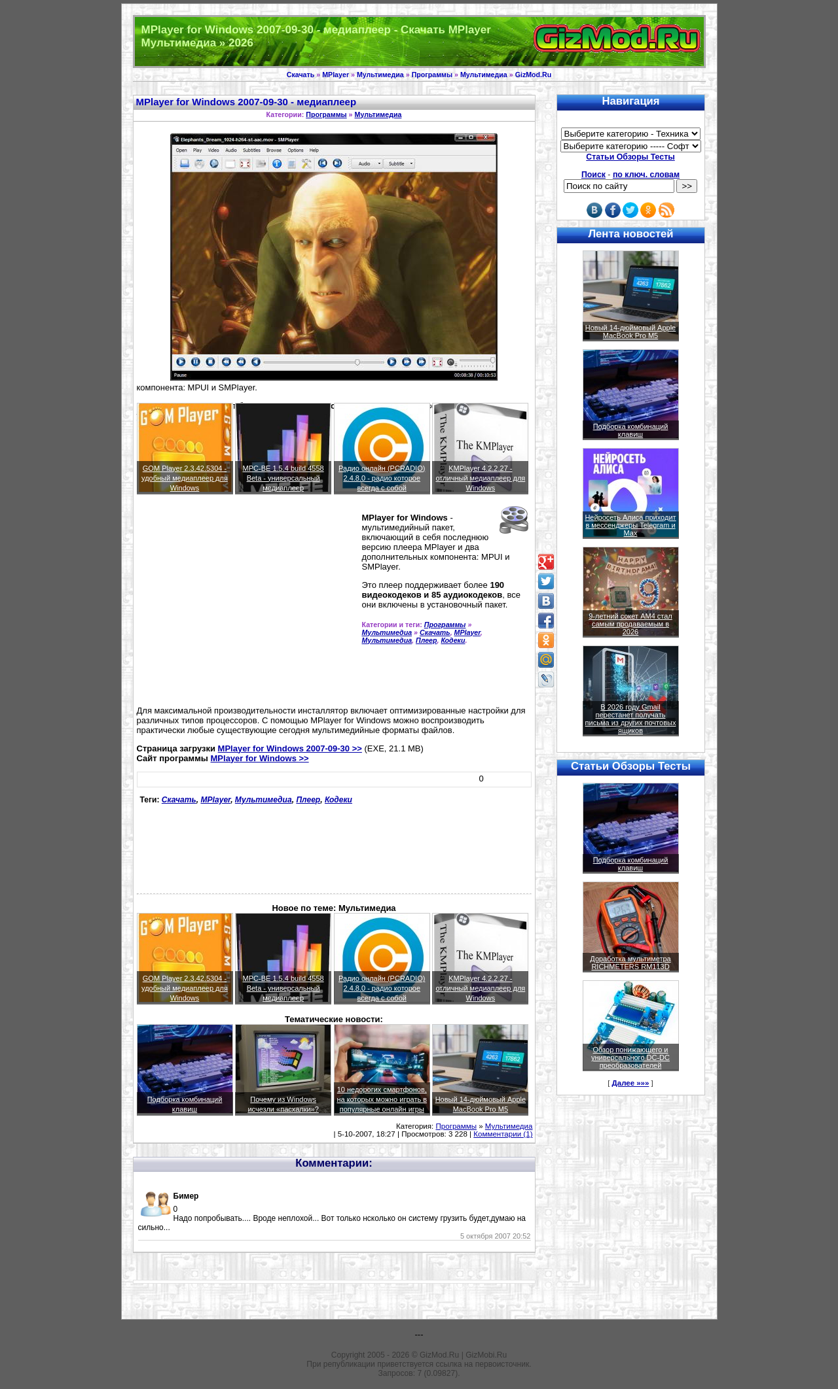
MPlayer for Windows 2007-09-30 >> (290, 748)
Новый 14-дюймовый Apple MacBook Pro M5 (630, 331)
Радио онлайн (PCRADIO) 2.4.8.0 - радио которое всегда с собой (381, 478)
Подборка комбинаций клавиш (630, 430)
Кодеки (453, 640)
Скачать (301, 74)
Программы (432, 74)
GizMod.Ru (533, 74)
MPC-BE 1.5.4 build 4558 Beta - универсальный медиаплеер (283, 478)
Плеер (426, 640)
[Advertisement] (247, 605)
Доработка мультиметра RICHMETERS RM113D (630, 962)
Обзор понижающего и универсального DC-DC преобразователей (630, 1057)
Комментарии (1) (502, 1134)
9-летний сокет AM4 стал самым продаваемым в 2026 (630, 624)
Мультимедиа (380, 74)
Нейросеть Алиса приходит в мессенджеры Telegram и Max (630, 525)
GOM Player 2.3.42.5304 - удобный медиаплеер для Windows (184, 478)
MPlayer (335, 74)
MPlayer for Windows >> (260, 758)
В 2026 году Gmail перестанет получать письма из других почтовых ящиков (630, 718)
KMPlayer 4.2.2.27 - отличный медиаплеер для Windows (480, 478)
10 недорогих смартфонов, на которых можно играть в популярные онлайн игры (382, 1099)
